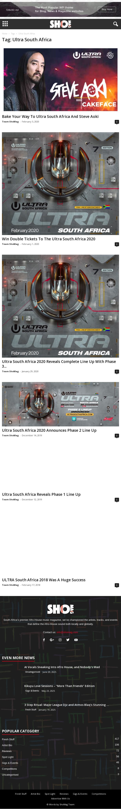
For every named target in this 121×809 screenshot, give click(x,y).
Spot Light (8, 757)
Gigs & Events (32, 690)
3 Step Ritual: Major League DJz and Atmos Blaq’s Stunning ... (66, 705)
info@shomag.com (67, 632)
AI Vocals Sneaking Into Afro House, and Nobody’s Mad (62, 667)
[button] (115, 24)
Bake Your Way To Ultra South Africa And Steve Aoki (50, 116)
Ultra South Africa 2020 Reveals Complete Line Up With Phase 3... (59, 364)
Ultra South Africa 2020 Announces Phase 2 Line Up (49, 430)
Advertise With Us (60, 798)
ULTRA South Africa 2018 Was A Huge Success (43, 579)
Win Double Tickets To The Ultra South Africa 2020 (48, 239)
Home (4, 33)
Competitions (9, 768)
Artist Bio (7, 745)
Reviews (7, 751)
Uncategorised (32, 671)
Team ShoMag (10, 121)
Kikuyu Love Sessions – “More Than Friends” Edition (59, 686)
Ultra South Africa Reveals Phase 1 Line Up (41, 494)
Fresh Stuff (30, 709)
